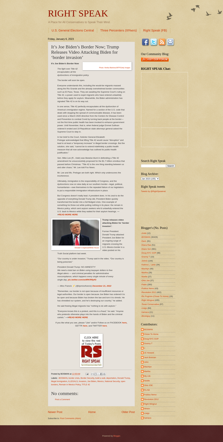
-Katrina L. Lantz (148, 264)
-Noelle (144, 276)
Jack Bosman (150, 357)
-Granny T (145, 257)
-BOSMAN (63, 378)
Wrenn (147, 408)
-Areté (143, 233)
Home (92, 412)
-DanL (143, 241)
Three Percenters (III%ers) (118, 30)
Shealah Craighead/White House (86, 248)
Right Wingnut (150, 404)
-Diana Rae (146, 245)
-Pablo (144, 284)
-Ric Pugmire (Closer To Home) (155, 296)
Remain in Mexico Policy (70, 384)
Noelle (147, 380)
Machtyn (148, 367)
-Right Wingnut (147, 300)
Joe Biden (91, 381)
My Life (147, 376)
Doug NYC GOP (151, 339)
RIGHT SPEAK (78, 13)
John (146, 362)
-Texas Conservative (150, 304)
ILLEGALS (73, 381)
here (124, 322)
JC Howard (149, 353)
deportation (111, 378)
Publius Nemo (150, 394)
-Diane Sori (146, 249)
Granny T (148, 343)
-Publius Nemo (147, 288)
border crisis (74, 378)
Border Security (87, 378)
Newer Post (55, 412)
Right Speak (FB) (155, 30)
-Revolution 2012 (148, 292)
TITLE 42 (86, 384)
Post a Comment (62, 399)
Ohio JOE (148, 385)
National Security (112, 381)
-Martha (144, 272)
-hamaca (145, 312)
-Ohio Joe (145, 280)
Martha (147, 371)
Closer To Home (151, 334)
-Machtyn (145, 269)
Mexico (100, 381)
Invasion (82, 381)
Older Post (128, 412)
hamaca (147, 418)
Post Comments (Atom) (70, 418)
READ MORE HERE (68, 214)
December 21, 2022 (101, 286)
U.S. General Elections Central (73, 30)
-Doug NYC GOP (148, 253)
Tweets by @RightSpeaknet (153, 191)
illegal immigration (59, 381)
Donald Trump (123, 378)
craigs (146, 413)
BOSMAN (148, 329)
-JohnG (144, 261)
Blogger (116, 436)
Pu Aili (147, 390)
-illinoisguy (145, 316)
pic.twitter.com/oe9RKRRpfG (82, 280)
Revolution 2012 (151, 399)
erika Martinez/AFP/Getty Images (114, 68)
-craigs (144, 308)
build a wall (100, 378)
